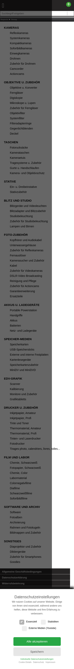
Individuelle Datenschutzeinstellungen (37, 659)
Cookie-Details (25, 662)
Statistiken (50, 622)
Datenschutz (38, 662)
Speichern (37, 651)
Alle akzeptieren (37, 641)
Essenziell (28, 622)
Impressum (50, 662)
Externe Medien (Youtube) (39, 628)
